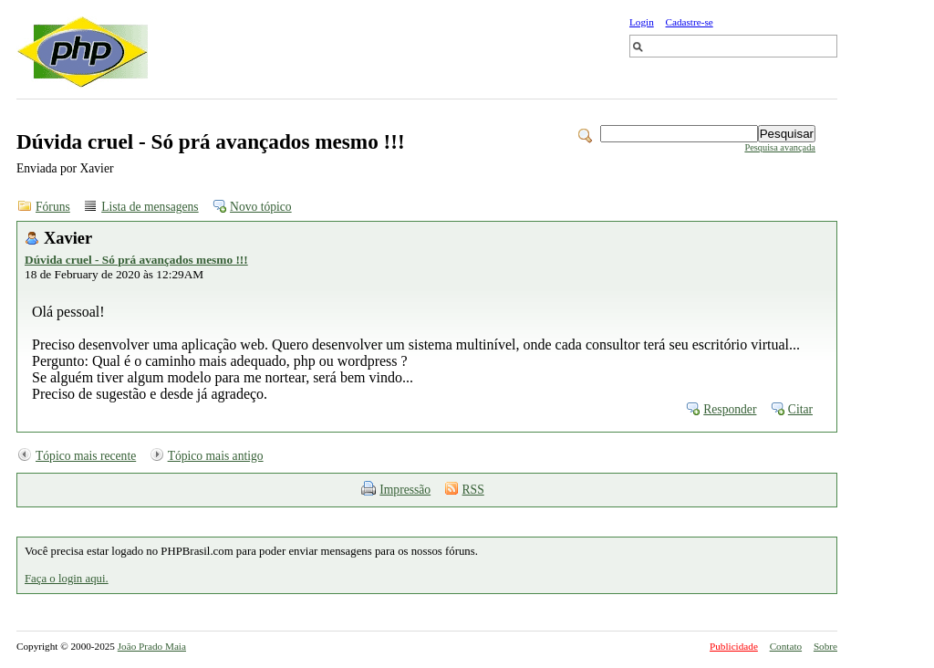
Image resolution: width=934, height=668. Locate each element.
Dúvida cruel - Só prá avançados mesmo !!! (136, 259)
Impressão (405, 489)
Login (641, 21)
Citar (800, 409)
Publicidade (734, 646)
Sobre (825, 646)
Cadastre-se (689, 21)
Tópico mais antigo (216, 456)
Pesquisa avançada (779, 147)
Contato (786, 646)
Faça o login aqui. (67, 578)
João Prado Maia (152, 646)
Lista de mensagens (149, 207)
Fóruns (53, 207)
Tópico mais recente (86, 456)
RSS (473, 489)
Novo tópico (261, 207)
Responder (729, 409)
